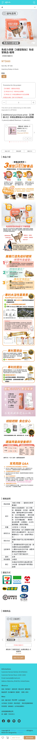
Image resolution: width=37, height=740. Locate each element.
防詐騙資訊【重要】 (14, 692)
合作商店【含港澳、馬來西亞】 (11, 703)
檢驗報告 (11, 706)
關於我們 (8, 700)
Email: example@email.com (10, 678)
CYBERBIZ (20, 732)
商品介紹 (7, 151)
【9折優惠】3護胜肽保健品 (11, 88)
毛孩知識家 (21, 700)
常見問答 (4, 706)
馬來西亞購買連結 (27, 703)
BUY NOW (29, 738)
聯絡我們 (4, 692)
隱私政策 (21, 689)
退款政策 (14, 689)
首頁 (2, 700)
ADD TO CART (17, 738)
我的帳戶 (8, 689)
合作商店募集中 (19, 706)
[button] (34, 132)
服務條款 (27, 689)
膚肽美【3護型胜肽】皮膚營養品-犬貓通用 (18, 650)
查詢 (2, 689)
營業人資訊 (24, 692)
